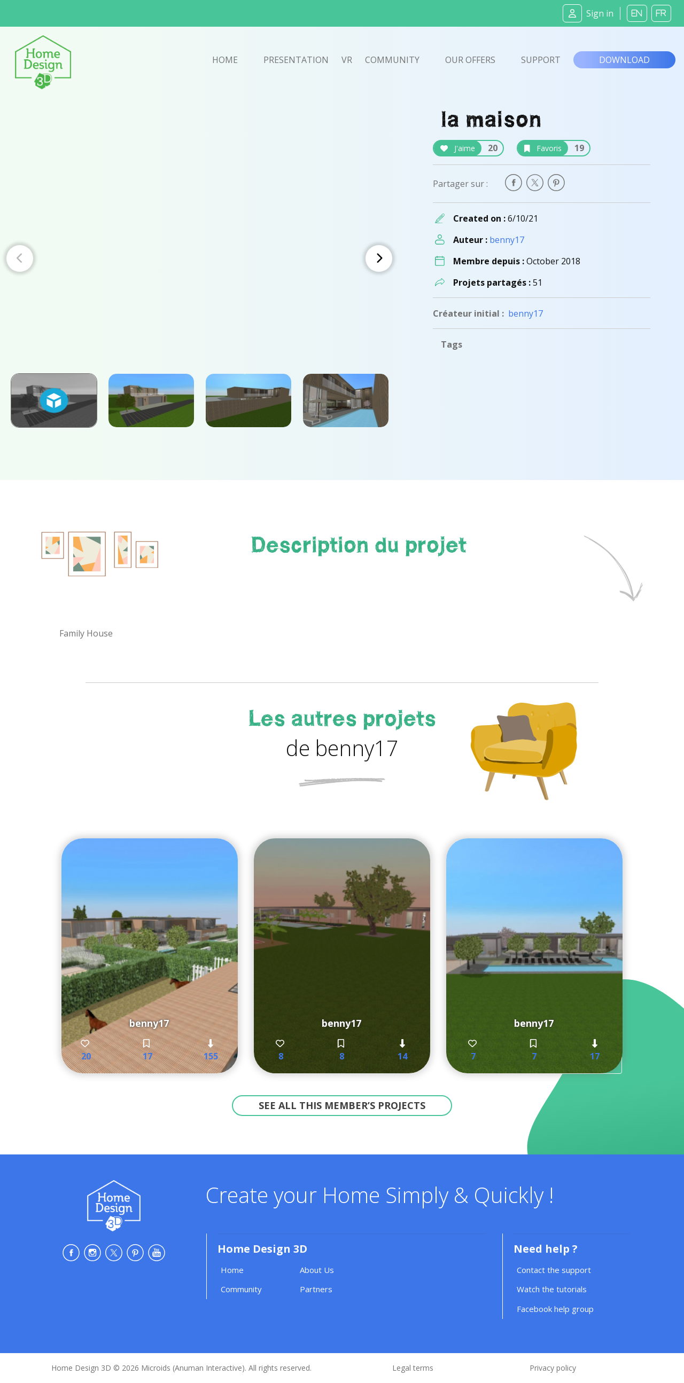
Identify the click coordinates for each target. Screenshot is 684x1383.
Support (541, 60)
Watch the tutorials (552, 1289)
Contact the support (554, 1269)
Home (225, 60)
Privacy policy (553, 1368)
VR (346, 60)
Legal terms (412, 1368)
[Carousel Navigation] (199, 258)
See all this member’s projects (342, 1105)
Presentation (296, 60)
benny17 (506, 240)
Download (624, 60)
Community (392, 60)
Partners (316, 1289)
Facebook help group (555, 1308)
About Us (317, 1269)
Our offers (470, 60)
